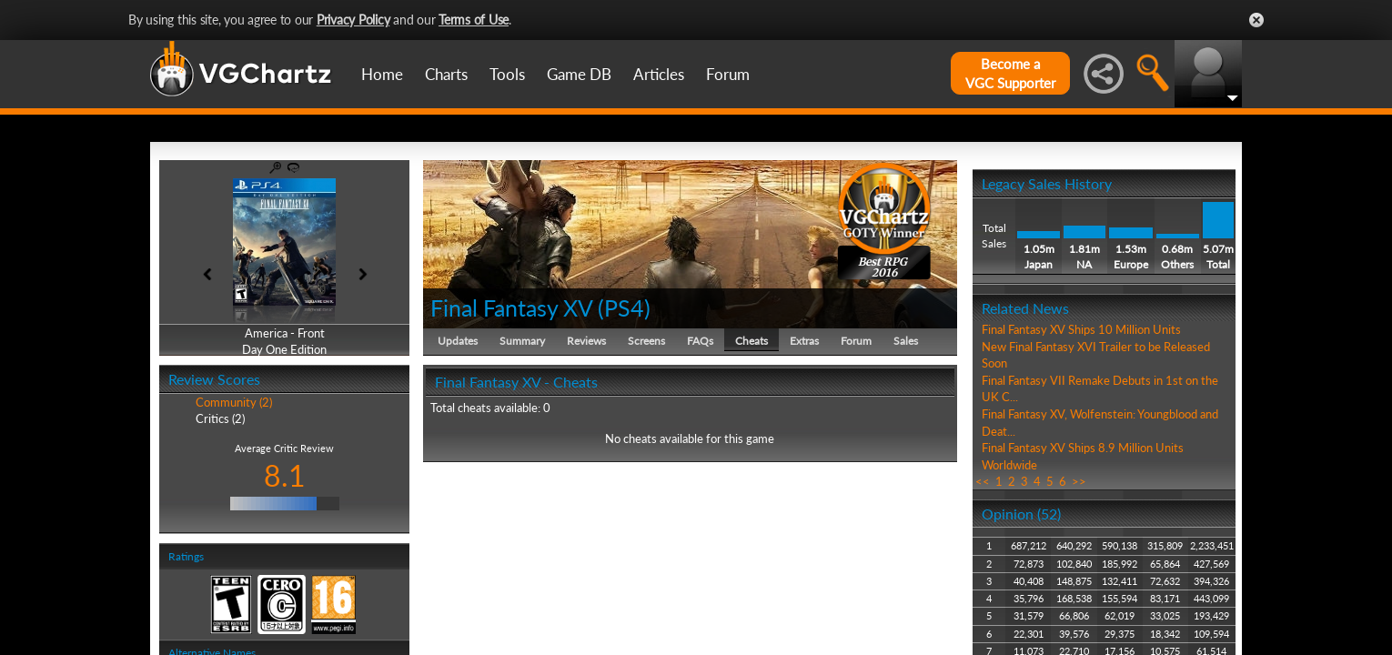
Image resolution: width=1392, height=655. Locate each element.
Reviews (586, 341)
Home (382, 74)
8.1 (285, 475)
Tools (507, 74)
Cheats (751, 341)
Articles (658, 74)
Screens (646, 341)
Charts (446, 74)
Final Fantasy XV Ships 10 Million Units (1081, 329)
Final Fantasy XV (511, 307)
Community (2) (234, 402)
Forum (728, 74)
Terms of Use (474, 19)
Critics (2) (220, 418)
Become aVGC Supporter (1010, 73)
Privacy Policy (353, 19)
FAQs (700, 341)
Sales (905, 341)
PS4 (624, 307)
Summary (522, 341)
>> (1079, 481)
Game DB (579, 74)
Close (1256, 20)
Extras (804, 341)
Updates (458, 341)
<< (983, 481)
